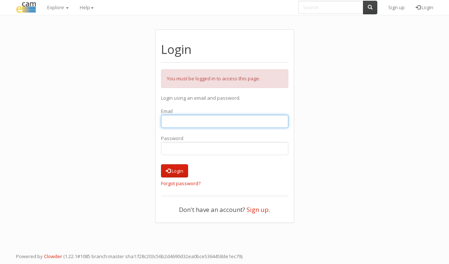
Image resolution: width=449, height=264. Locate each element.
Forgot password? (181, 183)
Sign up (396, 7)
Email (167, 111)
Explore (58, 7)
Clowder (53, 256)
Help (87, 7)
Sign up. (258, 209)
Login (424, 7)
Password (172, 138)
